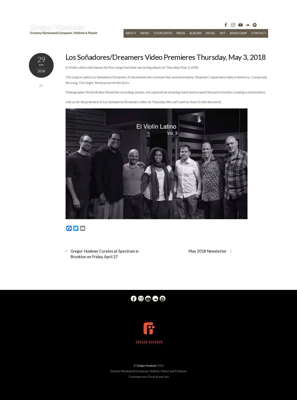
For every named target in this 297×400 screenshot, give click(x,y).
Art (223, 33)
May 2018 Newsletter (210, 251)
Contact (258, 33)
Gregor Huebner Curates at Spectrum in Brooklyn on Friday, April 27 (102, 253)
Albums (195, 33)
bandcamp (238, 33)
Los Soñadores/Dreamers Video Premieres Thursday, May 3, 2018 (166, 57)
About (130, 33)
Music (210, 33)
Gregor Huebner (147, 365)
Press (180, 33)
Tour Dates (162, 33)
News (144, 33)
